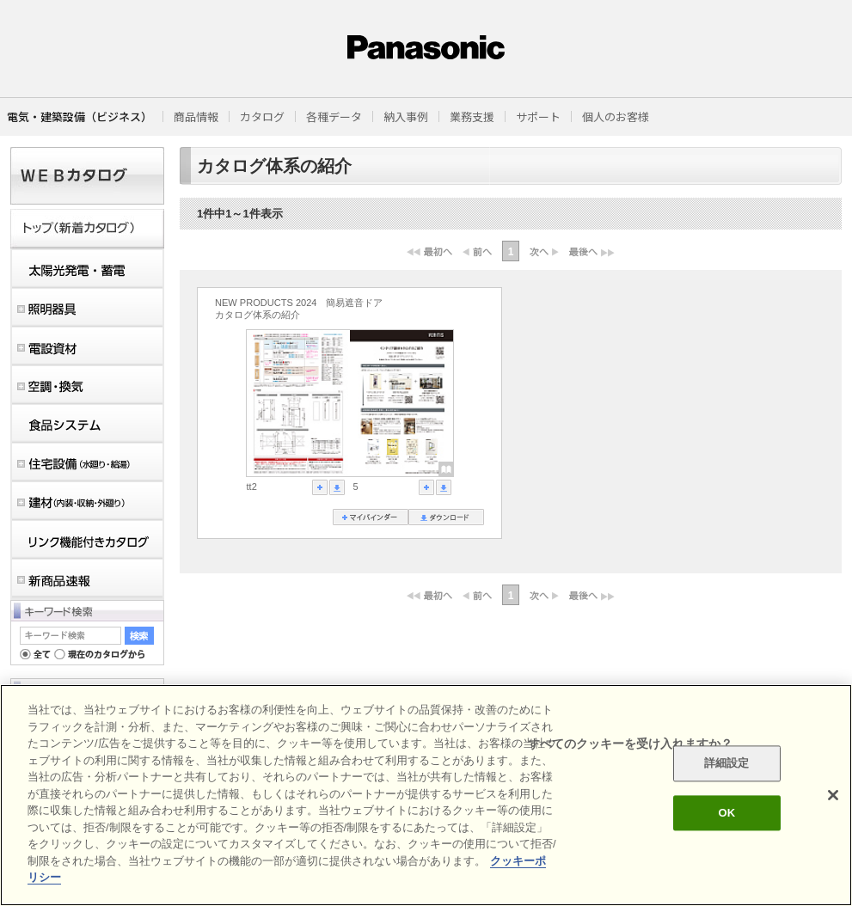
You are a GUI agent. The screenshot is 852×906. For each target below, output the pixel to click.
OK (726, 812)
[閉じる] (833, 795)
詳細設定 (727, 763)
